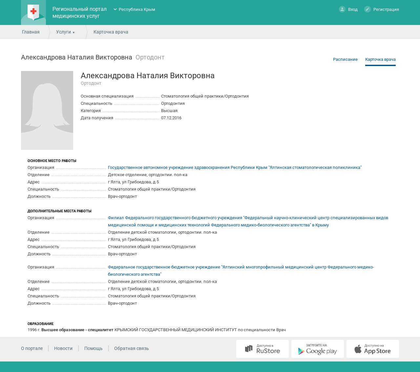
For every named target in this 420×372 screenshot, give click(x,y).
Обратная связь (131, 348)
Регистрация (381, 9)
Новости (63, 348)
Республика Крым (137, 9)
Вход (348, 9)
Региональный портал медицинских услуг (79, 12)
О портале (32, 348)
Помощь (93, 348)
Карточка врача (380, 59)
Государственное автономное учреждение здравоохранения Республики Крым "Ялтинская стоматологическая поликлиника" (235, 167)
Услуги (63, 32)
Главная (31, 32)
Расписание (345, 59)
